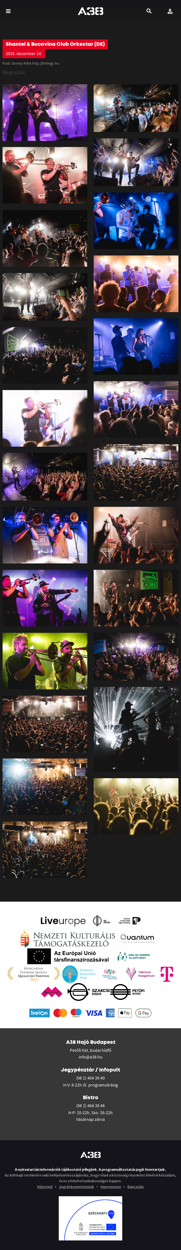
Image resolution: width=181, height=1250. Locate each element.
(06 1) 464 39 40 (90, 1078)
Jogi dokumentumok (76, 1186)
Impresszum (110, 1186)
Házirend (44, 1186)
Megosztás (14, 72)
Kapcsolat (135, 1186)
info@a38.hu (91, 1057)
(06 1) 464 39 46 (90, 1105)
